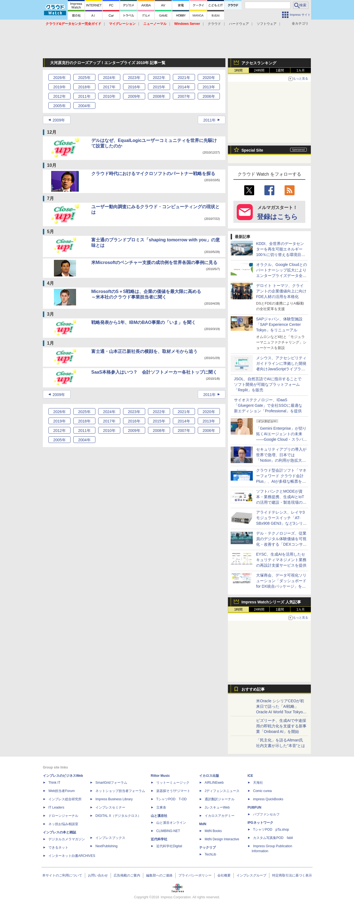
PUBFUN (254, 807)
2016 (134, 87)
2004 (84, 106)
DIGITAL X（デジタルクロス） (118, 816)
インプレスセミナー (110, 807)
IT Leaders (56, 807)
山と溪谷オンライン (171, 823)
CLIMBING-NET (168, 831)
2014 (184, 87)
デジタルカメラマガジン (66, 839)
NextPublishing (106, 846)
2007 (184, 96)
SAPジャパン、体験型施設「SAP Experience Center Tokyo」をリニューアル (279, 324)
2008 (159, 96)
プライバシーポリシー (195, 875)
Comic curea (262, 791)
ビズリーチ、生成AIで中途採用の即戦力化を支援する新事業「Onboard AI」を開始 (281, 726)
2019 (59, 87)
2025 (84, 77)
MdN (202, 824)
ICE (250, 776)
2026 (59, 77)
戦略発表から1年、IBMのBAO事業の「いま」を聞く (143, 322)
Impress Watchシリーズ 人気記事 (271, 602)
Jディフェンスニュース (222, 791)
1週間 (280, 70)
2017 (109, 87)
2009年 (59, 120)
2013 (208, 87)
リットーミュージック (172, 783)
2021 (184, 77)
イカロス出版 (209, 776)
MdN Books (213, 831)
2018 (84, 87)
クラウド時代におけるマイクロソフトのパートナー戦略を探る (153, 173)
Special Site (252, 150)
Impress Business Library (114, 799)
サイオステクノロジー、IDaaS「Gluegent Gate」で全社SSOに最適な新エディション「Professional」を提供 (268, 405)
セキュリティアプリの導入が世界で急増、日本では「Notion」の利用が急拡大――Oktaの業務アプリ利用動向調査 (281, 460)
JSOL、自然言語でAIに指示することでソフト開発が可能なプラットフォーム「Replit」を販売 (267, 384)
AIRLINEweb (214, 783)
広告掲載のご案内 (127, 875)
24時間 (259, 70)
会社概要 (224, 875)
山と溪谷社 (159, 816)
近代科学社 (159, 839)
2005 (59, 106)
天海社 (258, 783)
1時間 (238, 70)
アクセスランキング (258, 63)
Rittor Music (160, 776)
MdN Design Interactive (222, 839)
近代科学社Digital (169, 846)
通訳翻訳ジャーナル (220, 799)
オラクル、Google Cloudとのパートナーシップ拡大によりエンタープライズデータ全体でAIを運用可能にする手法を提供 (281, 275)
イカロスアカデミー (220, 816)
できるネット (58, 847)
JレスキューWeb (217, 807)
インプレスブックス (110, 838)
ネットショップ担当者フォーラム (120, 791)
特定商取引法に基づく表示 (292, 875)
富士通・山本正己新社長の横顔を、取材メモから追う (144, 351)
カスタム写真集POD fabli (273, 838)
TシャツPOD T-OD (171, 799)
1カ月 (300, 70)
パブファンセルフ (266, 814)
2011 (84, 96)
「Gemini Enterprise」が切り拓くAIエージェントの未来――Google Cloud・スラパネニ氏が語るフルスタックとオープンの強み (281, 439)
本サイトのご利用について (62, 875)
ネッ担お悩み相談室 (63, 824)
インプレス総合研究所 (65, 799)
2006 (208, 96)
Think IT (54, 783)
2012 (59, 96)
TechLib (210, 854)
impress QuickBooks (268, 799)
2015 (159, 87)
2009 (134, 96)
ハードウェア (239, 24)
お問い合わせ (98, 875)
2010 (109, 96)
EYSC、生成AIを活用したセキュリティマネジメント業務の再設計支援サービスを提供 (281, 559)
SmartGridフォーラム (111, 783)
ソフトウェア (267, 24)
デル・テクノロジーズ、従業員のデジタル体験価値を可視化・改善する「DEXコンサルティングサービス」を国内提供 (281, 544)
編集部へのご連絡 (159, 875)
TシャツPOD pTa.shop (271, 829)
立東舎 (161, 807)
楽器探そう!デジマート (173, 791)
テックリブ (207, 847)
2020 (208, 77)
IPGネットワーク (260, 823)
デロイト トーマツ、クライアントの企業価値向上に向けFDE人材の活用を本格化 (281, 291)
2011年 (209, 120)
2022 (159, 77)
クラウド (214, 24)
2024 (109, 77)
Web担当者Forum (61, 791)
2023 (134, 77)
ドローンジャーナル (63, 816)
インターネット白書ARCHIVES (71, 856)
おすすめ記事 (253, 689)
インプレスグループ (251, 875)
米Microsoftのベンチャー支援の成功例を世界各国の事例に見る (154, 262)
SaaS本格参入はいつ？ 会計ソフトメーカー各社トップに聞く (154, 372)
